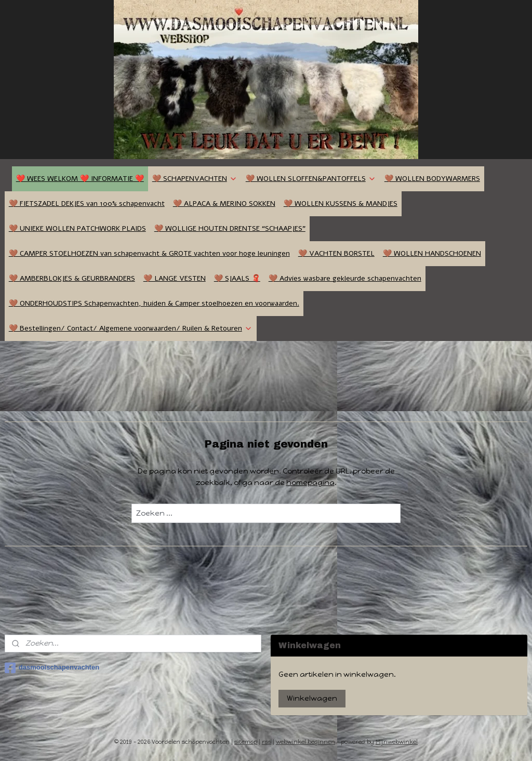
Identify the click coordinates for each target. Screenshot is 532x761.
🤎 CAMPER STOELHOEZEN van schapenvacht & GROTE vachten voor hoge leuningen (149, 253)
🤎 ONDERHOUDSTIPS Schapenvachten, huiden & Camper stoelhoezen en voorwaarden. (154, 303)
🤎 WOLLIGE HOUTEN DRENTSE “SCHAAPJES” (229, 228)
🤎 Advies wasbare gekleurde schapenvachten (345, 278)
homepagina (310, 482)
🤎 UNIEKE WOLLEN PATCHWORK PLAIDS (77, 228)
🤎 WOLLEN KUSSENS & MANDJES (340, 203)
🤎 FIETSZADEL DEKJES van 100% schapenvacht (87, 203)
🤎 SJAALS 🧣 (237, 278)
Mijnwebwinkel (397, 742)
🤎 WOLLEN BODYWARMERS (432, 178)
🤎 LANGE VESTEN (174, 278)
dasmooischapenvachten (52, 668)
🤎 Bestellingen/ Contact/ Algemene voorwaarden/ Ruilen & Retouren (130, 328)
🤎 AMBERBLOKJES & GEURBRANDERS (72, 278)
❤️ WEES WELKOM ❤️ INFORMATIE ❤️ (80, 178)
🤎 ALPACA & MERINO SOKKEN (224, 203)
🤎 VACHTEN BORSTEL (336, 253)
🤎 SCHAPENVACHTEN (194, 178)
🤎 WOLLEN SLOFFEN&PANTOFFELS (311, 178)
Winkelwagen (312, 698)
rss (266, 742)
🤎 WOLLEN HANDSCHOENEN (432, 253)
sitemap (245, 742)
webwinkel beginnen (305, 742)
